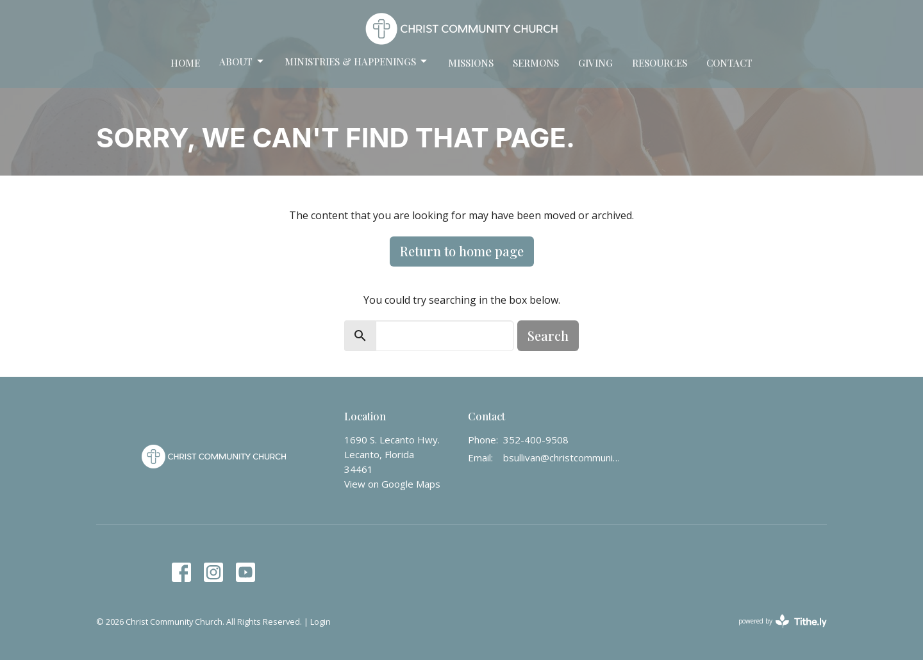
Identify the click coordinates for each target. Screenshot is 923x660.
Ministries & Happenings (357, 62)
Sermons (536, 62)
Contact (729, 62)
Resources (659, 62)
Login (320, 621)
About (242, 62)
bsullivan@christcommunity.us (561, 457)
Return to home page (462, 251)
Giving (595, 62)
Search (548, 335)
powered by (782, 621)
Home (185, 62)
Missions (471, 62)
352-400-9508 (536, 439)
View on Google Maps (392, 483)
